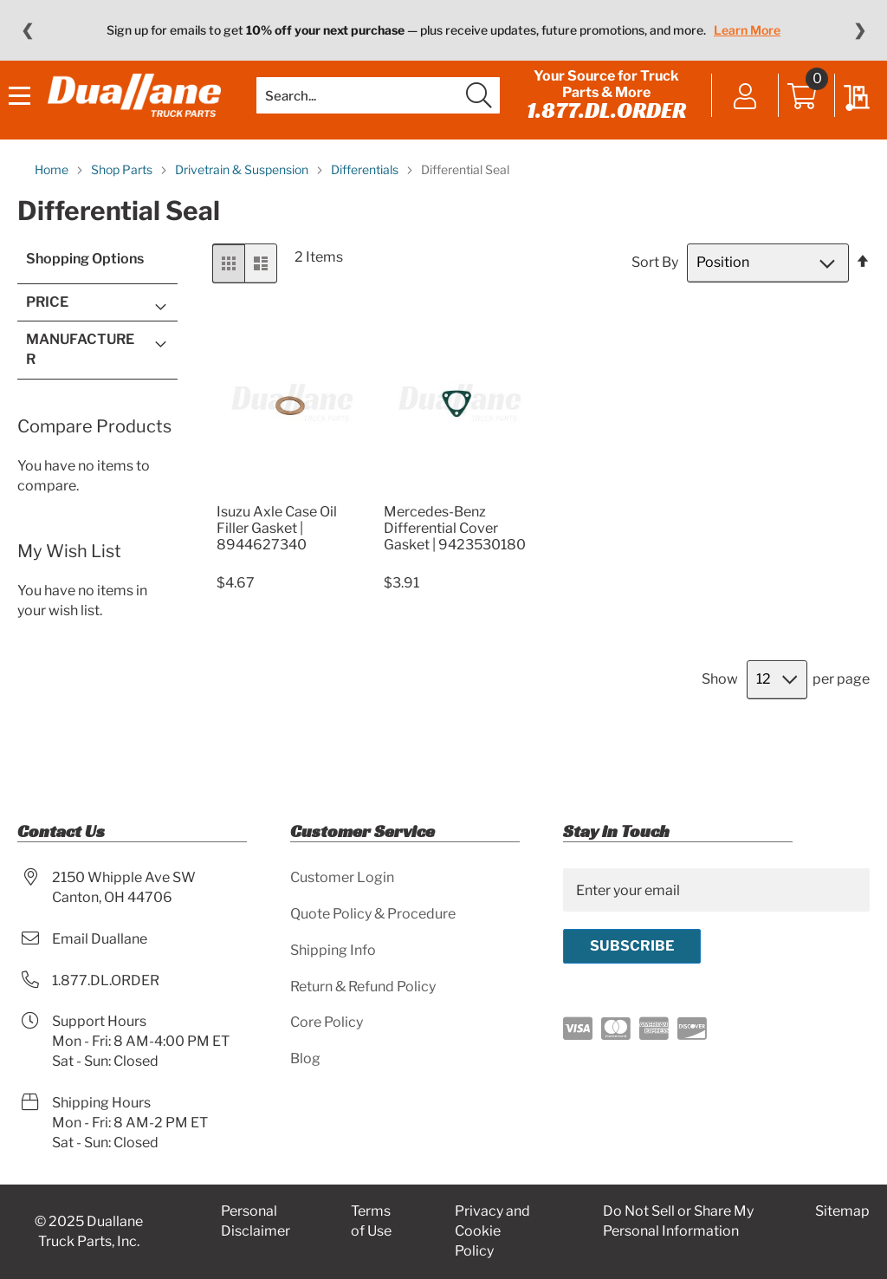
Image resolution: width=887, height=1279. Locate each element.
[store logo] (138, 113)
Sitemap (842, 1212)
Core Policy (326, 1023)
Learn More (747, 30)
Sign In (736, 114)
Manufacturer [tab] (80, 384)
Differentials (366, 204)
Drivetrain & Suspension (243, 204)
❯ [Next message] (859, 30)
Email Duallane (99, 939)
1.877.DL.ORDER (601, 127)
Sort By (654, 297)
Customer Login (342, 877)
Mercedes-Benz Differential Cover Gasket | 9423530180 (455, 563)
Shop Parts (123, 204)
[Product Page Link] (289, 525)
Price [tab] (47, 336)
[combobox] (377, 112)
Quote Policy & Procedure (373, 914)
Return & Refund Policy (363, 986)
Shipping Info (333, 950)
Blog (305, 1058)
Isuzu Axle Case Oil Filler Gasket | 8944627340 (277, 563)
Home (53, 204)
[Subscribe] (632, 946)
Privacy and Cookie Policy (492, 1232)
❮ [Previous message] (27, 30)
